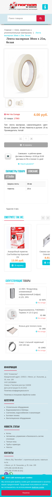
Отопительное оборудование (17, 407)
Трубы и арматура (13, 444)
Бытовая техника (12, 415)
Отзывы (10, 176)
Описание (33, 171)
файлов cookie (38, 487)
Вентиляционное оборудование (18, 418)
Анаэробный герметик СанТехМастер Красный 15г (18, 254)
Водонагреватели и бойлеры (17, 410)
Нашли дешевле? (26, 164)
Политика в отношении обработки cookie (20, 395)
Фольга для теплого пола (30, 326)
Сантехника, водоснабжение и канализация (23, 413)
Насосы (9, 447)
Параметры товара (15, 171)
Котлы (8, 433)
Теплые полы (11, 442)
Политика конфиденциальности (16, 391)
